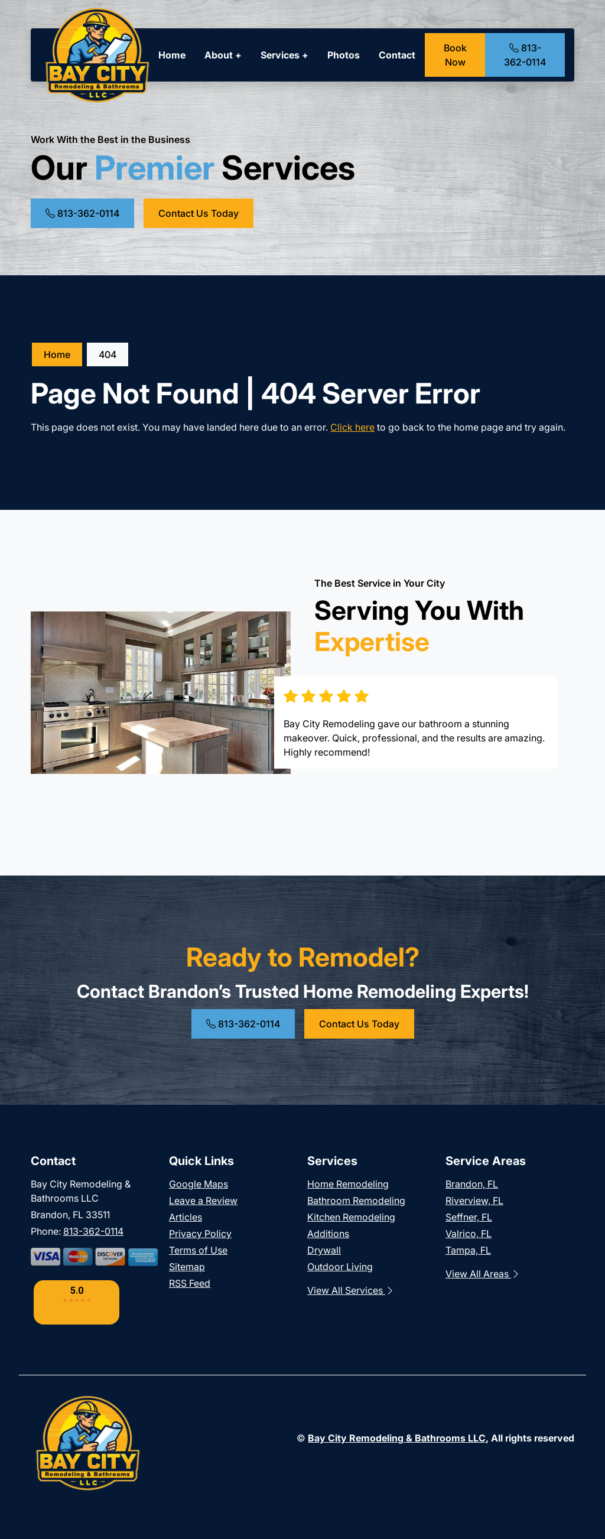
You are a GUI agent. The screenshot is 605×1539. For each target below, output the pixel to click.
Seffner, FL (468, 1217)
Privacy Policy (200, 1233)
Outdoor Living (340, 1267)
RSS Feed (189, 1283)
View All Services (351, 1290)
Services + (284, 55)
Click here (352, 427)
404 (107, 354)
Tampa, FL (468, 1250)
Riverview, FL (474, 1200)
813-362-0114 (525, 55)
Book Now (455, 55)
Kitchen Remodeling (351, 1217)
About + (223, 55)
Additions (328, 1233)
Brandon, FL (471, 1184)
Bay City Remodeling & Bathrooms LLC (397, 1438)
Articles (185, 1217)
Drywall (324, 1250)
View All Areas (483, 1274)
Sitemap (187, 1267)
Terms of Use (198, 1250)
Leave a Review (203, 1200)
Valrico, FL (468, 1233)
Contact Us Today (198, 213)
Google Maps (198, 1184)
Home (172, 55)
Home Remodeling (348, 1184)
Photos (343, 55)
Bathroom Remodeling (356, 1200)
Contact (397, 55)
